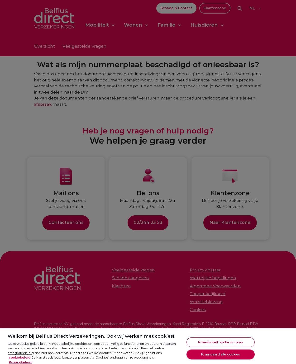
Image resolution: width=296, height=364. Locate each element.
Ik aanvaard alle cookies (220, 356)
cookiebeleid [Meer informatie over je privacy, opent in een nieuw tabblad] (20, 359)
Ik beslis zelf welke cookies (220, 343)
